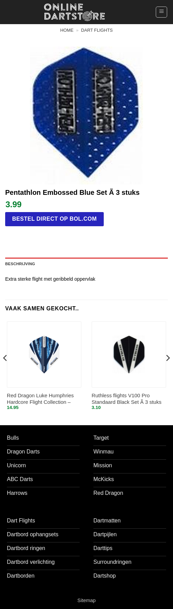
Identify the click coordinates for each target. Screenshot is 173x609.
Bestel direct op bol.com (54, 219)
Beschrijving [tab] (20, 264)
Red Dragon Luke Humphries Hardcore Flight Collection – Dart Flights (40, 399)
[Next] (167, 371)
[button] (161, 12)
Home (66, 30)
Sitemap (87, 600)
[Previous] (5, 371)
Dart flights (97, 30)
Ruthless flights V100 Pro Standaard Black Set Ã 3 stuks (127, 398)
